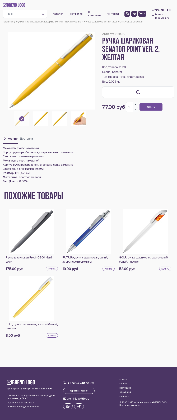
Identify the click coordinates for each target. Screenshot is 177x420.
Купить (151, 107)
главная (123, 379)
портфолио (125, 387)
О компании (94, 14)
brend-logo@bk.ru (160, 16)
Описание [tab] (10, 138)
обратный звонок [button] (78, 390)
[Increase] (135, 104)
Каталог (58, 13)
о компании (125, 392)
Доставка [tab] (26, 138)
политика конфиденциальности (23, 406)
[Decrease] (135, 109)
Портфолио (75, 13)
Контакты (113, 13)
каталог (123, 383)
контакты (124, 396)
